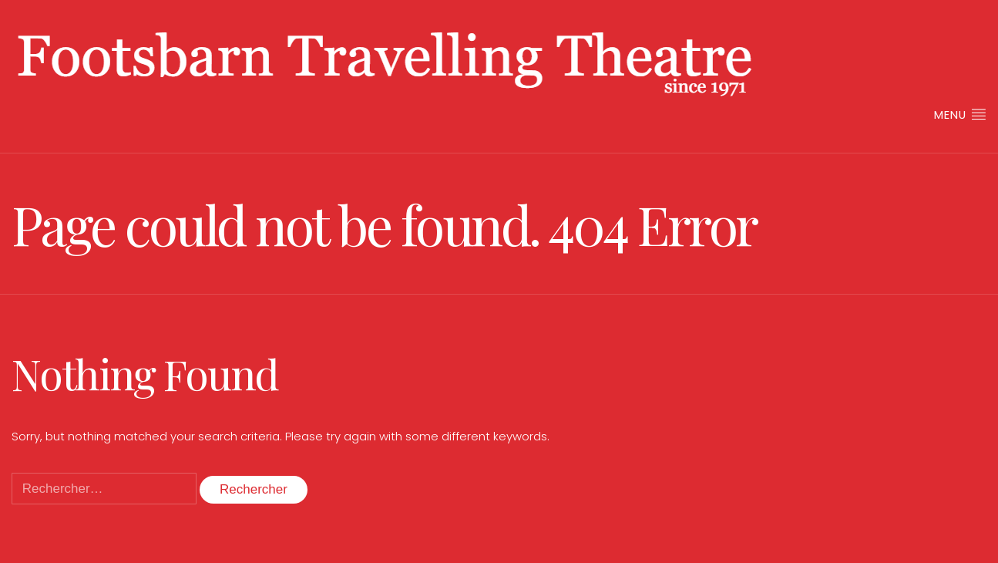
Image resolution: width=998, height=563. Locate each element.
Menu (960, 114)
